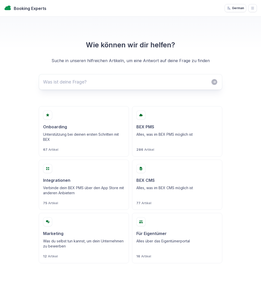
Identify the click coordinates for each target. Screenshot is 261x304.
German (235, 8)
